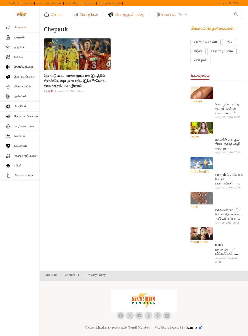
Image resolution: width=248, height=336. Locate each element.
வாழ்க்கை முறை (24, 126)
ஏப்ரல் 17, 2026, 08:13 (227, 188)
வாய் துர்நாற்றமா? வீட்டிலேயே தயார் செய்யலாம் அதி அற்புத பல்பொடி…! (229, 249)
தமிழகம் (89, 3)
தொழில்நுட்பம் (23, 67)
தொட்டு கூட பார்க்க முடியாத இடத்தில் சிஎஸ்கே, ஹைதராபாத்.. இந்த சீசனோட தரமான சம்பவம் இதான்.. (75, 81)
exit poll (200, 60)
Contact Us (72, 275)
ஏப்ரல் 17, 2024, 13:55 (70, 91)
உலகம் (28, 3)
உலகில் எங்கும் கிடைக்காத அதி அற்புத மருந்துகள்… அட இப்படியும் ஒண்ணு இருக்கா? (229, 144)
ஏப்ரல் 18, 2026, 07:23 (227, 153)
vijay (198, 51)
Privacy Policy (96, 275)
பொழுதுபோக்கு (110, 3)
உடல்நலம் (20, 146)
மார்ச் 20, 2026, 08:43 (227, 223)
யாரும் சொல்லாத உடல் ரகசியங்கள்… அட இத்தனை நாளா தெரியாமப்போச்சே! (229, 179)
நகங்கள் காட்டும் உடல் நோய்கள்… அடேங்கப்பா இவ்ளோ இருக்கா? (229, 214)
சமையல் (19, 136)
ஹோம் (57, 14)
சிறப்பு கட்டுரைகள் (49, 3)
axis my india (222, 51)
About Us (51, 275)
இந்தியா (13, 3)
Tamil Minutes (139, 327)
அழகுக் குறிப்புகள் (25, 156)
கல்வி (17, 165)
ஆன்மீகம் (20, 96)
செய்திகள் (72, 3)
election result (205, 42)
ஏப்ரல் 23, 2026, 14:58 (227, 117)
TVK (229, 42)
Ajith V (51, 91)
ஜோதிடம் (20, 106)
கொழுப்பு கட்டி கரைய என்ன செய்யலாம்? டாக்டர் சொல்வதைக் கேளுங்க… (227, 109)
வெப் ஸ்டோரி (174, 14)
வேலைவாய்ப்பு (24, 175)
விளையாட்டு (22, 86)
